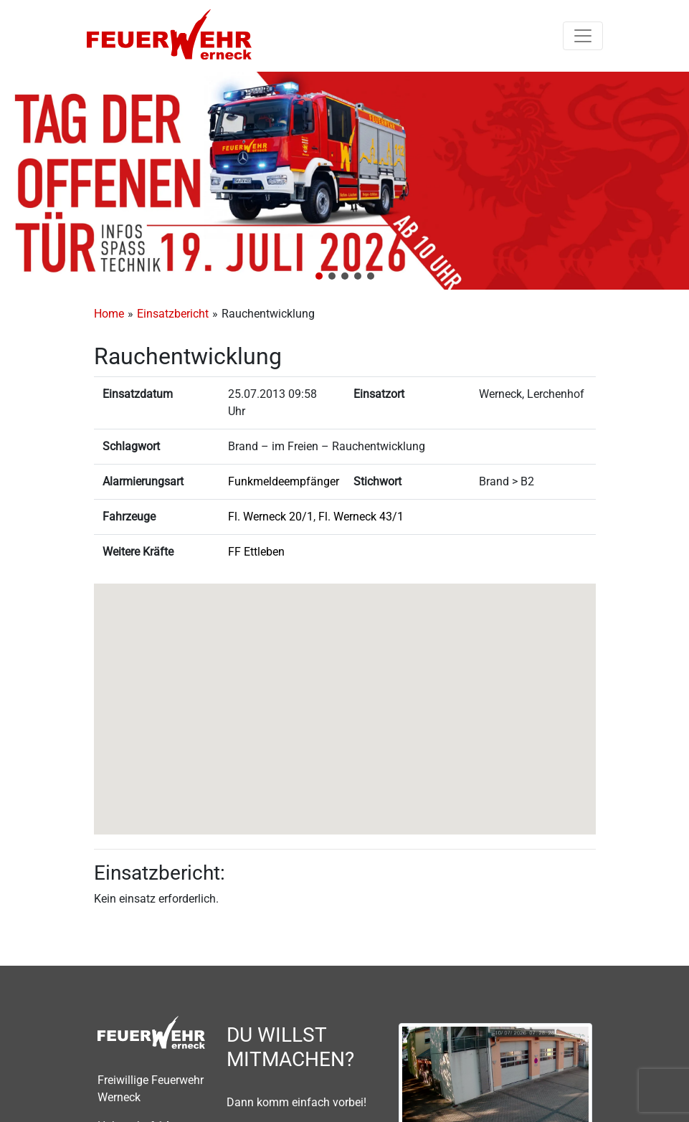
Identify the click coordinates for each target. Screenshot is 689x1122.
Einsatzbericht (173, 313)
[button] (319, 276)
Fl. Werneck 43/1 (361, 516)
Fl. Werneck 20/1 (270, 516)
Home (109, 313)
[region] (344, 181)
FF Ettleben (256, 551)
